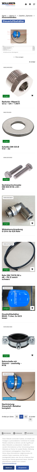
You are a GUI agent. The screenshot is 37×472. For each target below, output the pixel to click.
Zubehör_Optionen (25, 16)
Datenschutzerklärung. (9, 463)
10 (17, 417)
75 (30, 419)
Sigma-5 (12, 16)
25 (21, 417)
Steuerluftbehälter (9, 17)
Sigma (4, 16)
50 (26, 417)
